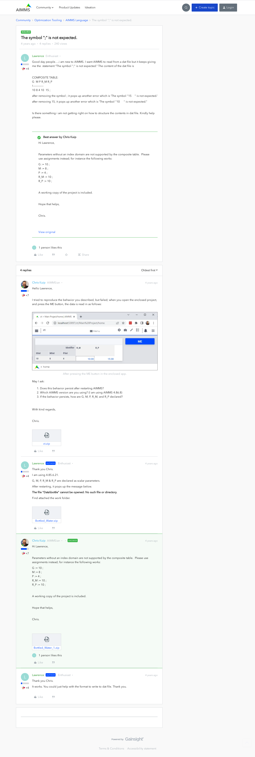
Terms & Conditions (111, 748)
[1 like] (47, 247)
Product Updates (69, 7)
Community (23, 20)
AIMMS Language (77, 20)
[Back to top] (247, 743)
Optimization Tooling (48, 20)
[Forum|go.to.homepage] (23, 8)
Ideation (90, 7)
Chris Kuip (38, 282)
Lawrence (38, 56)
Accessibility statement (141, 748)
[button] (205, 8)
